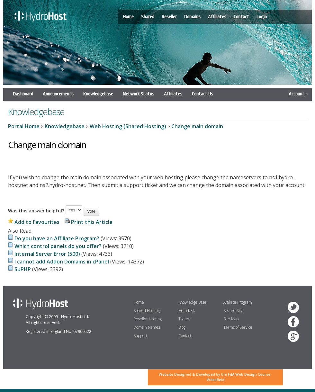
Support (140, 335)
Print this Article (92, 222)
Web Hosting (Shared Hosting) (128, 126)
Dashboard (23, 94)
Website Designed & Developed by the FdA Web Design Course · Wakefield (215, 377)
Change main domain (197, 126)
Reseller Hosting (147, 319)
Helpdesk (186, 310)
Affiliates (217, 17)
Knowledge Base (192, 302)
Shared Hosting (146, 310)
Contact (241, 17)
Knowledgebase (98, 94)
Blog (181, 327)
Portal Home (24, 126)
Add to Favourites (36, 222)
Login (261, 17)
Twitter (184, 319)
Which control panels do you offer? (58, 246)
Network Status (138, 94)
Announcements (58, 94)
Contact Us (202, 94)
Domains (192, 17)
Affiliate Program (237, 302)
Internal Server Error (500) (47, 253)
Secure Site (233, 310)
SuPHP (22, 269)
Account (299, 94)
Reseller (169, 17)
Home (128, 17)
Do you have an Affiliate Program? (56, 238)
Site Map (231, 319)
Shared (147, 17)
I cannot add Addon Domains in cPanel (61, 261)
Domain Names (146, 327)
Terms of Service (237, 327)
